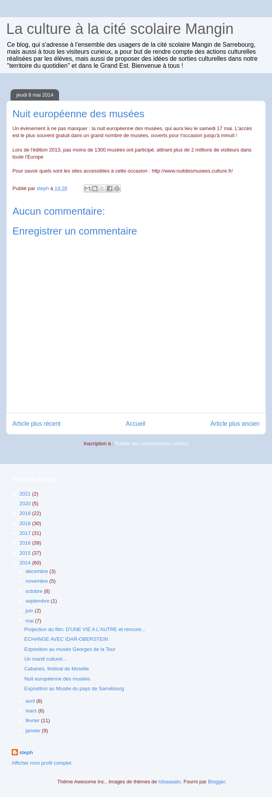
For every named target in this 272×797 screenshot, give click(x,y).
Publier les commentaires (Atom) (151, 443)
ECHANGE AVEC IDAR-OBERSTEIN (66, 639)
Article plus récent (36, 423)
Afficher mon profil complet (41, 763)
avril (31, 701)
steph (26, 752)
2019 (25, 513)
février (33, 720)
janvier (34, 731)
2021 (25, 494)
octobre (35, 591)
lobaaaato (170, 782)
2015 (25, 553)
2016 (25, 543)
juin (30, 611)
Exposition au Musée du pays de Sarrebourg (74, 688)
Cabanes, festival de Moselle (56, 669)
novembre (37, 581)
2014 (25, 563)
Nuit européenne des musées (57, 679)
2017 (25, 533)
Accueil (135, 423)
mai (30, 621)
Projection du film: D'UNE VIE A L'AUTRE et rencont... (84, 629)
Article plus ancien (235, 423)
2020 (25, 503)
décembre (37, 571)
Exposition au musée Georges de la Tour (69, 649)
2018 (25, 523)
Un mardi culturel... (45, 659)
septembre (38, 601)
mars (32, 711)
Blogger (216, 782)
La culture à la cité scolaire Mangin (120, 29)
